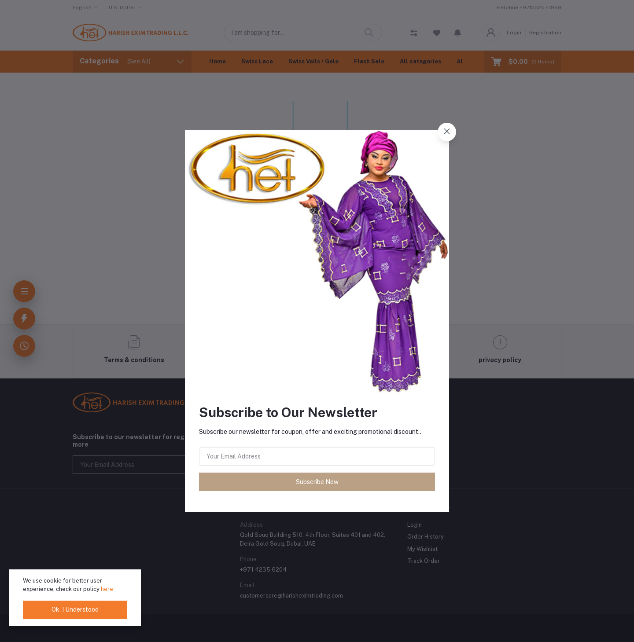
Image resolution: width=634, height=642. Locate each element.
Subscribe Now (317, 481)
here (107, 589)
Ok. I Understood (75, 609)
